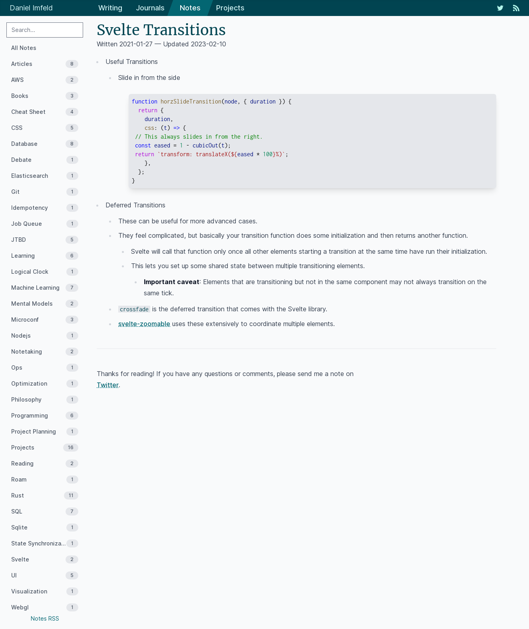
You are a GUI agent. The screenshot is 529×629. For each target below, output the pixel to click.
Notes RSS (45, 618)
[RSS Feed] (516, 8)
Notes (190, 8)
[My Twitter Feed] (500, 8)
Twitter (108, 385)
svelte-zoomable (144, 324)
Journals (150, 8)
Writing (110, 8)
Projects (230, 8)
